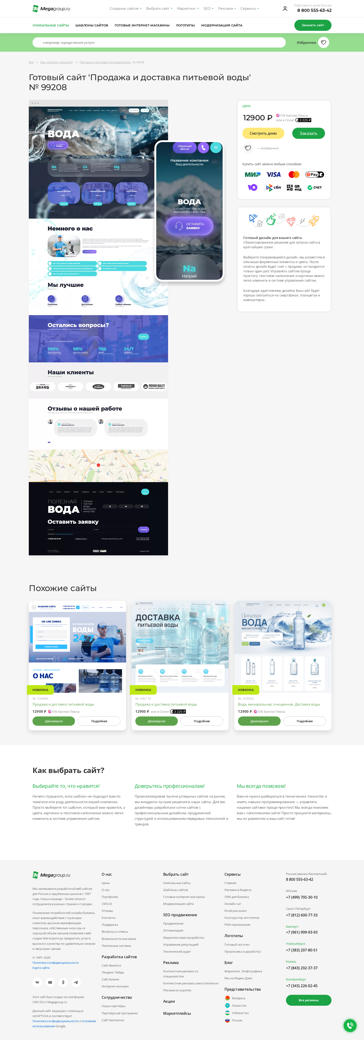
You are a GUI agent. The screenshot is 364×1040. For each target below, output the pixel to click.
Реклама (225, 8)
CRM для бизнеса (236, 897)
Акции (169, 1001)
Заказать (309, 133)
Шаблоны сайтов (91, 25)
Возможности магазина (119, 939)
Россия (233, 1020)
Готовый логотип (237, 944)
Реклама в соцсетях (177, 990)
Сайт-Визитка (111, 965)
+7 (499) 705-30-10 (302, 897)
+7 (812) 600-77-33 (302, 915)
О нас (106, 890)
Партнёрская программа (120, 1013)
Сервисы (248, 8)
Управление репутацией (180, 944)
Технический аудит (177, 951)
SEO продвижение (180, 914)
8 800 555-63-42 (314, 10)
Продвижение (173, 923)
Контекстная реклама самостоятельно (191, 983)
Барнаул (292, 926)
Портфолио (110, 897)
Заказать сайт (313, 25)
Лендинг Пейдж (113, 972)
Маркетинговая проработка (183, 937)
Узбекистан (236, 1013)
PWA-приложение (237, 924)
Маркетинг (186, 8)
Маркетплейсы (177, 1013)
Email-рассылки (235, 911)
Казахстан (235, 1005)
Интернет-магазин (115, 986)
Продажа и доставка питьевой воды (63, 704)
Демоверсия (53, 721)
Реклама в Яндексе (237, 890)
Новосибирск (296, 943)
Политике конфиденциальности (55, 1021)
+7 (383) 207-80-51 (302, 950)
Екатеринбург (296, 979)
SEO (207, 8)
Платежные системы (116, 946)
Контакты (109, 918)
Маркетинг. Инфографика (243, 971)
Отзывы (107, 911)
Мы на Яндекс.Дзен (238, 978)
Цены (106, 883)
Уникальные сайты (50, 25)
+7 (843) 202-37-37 (302, 967)
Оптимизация (173, 930)
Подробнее (99, 721)
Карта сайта (40, 968)
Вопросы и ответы (115, 931)
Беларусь (235, 998)
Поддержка (110, 924)
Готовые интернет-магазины (142, 25)
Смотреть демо (263, 133)
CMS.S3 (107, 904)
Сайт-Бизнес (110, 979)
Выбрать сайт (157, 8)
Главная (230, 883)
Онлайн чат (232, 904)
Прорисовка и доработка (242, 951)
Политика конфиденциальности (55, 962)
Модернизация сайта (221, 25)
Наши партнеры (113, 1006)
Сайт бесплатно (113, 1020)
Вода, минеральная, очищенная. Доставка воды (279, 704)
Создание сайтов (124, 8)
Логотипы (185, 25)
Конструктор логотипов (241, 918)
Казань (291, 961)
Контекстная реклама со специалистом (180, 973)
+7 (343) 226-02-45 (302, 985)
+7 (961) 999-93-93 (302, 932)
